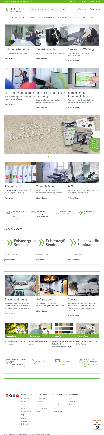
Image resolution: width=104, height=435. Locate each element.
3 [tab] (54, 156)
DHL (54, 398)
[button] (95, 9)
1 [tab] (48, 156)
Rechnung (72, 398)
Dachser (55, 408)
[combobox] (48, 9)
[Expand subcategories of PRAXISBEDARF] (68, 18)
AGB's (23, 402)
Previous (7, 134)
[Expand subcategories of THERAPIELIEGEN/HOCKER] (55, 18)
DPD (54, 402)
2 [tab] (51, 156)
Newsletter (24, 418)
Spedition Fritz (57, 412)
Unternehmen (41, 398)
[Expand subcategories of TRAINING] (36, 18)
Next (96, 134)
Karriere (39, 412)
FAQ (22, 415)
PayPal (71, 405)
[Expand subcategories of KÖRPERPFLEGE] (81, 18)
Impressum (25, 398)
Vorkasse (72, 402)
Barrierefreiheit (26, 412)
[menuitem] (14, 18)
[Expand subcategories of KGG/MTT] (27, 18)
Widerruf (24, 405)
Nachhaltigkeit (42, 408)
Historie (39, 402)
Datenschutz (25, 408)
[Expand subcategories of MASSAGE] (18, 18)
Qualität (39, 405)
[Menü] (101, 420)
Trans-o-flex (57, 405)
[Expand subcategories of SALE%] (88, 18)
